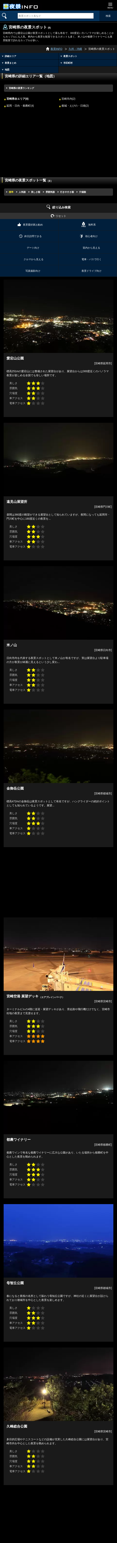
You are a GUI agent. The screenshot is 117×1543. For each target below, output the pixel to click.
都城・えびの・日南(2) (75, 105)
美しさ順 (35, 192)
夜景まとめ (10, 63)
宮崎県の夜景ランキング (21, 88)
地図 (7, 69)
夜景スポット (70, 56)
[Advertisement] (58, 145)
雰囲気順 (50, 192)
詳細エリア (10, 56)
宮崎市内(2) (68, 98)
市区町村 (68, 63)
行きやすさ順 (67, 192)
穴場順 (82, 192)
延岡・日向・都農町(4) (20, 105)
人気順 (22, 192)
